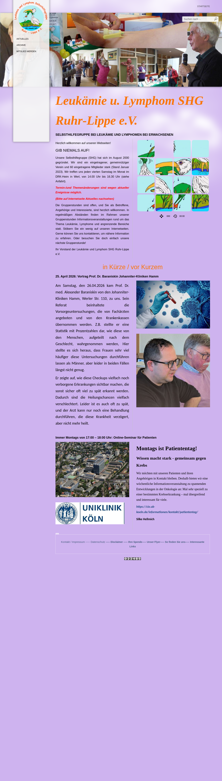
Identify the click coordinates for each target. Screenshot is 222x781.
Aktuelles (22, 39)
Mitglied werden (26, 51)
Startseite (203, 6)
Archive (21, 45)
